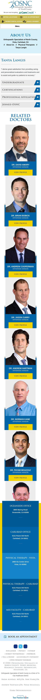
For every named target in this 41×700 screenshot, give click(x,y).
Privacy (22, 651)
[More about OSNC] (20, 5)
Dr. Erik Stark (28, 679)
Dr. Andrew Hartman (20, 369)
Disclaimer (11, 651)
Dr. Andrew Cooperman (20, 267)
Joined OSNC (11, 105)
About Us (10, 45)
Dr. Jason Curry (20, 318)
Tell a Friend (8, 657)
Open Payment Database (20, 660)
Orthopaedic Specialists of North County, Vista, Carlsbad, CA (20, 41)
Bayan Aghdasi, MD (11, 679)
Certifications (12, 90)
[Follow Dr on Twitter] (20, 646)
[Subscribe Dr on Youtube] (25, 646)
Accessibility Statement (28, 657)
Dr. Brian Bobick (20, 217)
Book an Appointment (29, 17)
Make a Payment (31, 21)
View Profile (20, 172)
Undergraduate (13, 83)
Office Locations (9, 17)
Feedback (31, 654)
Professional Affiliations (20, 97)
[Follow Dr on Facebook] (15, 646)
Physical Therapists (26, 45)
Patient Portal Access (12, 21)
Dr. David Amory (20, 166)
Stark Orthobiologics (20, 690)
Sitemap (31, 651)
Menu (20, 26)
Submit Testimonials (15, 654)
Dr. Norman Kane (20, 420)
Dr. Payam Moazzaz (20, 471)
